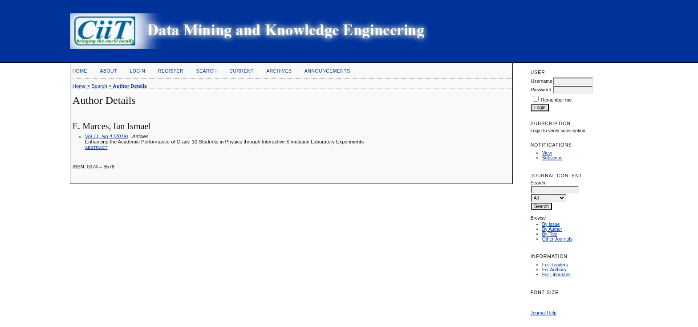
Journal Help (543, 313)
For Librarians (556, 274)
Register (170, 71)
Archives (279, 71)
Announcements (327, 71)
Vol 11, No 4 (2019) (106, 136)
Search (206, 71)
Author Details (130, 86)
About (108, 71)
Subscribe (552, 157)
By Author (552, 229)
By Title (549, 234)
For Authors (554, 269)
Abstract (96, 147)
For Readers (555, 264)
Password (541, 89)
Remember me (556, 100)
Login (137, 71)
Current (241, 71)
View (547, 153)
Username (541, 81)
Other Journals (557, 239)
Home (80, 71)
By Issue (551, 224)
